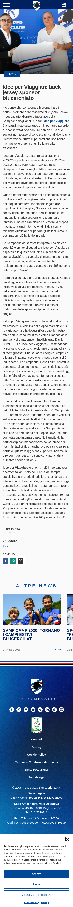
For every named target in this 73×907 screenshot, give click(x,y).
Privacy (45, 902)
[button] (67, 839)
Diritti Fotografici (36, 773)
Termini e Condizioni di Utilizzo (36, 765)
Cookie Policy (31, 902)
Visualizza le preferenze (36, 894)
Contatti (36, 743)
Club (5, 546)
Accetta (36, 874)
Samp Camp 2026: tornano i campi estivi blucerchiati (31, 638)
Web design (36, 780)
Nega (36, 884)
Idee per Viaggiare (56, 121)
